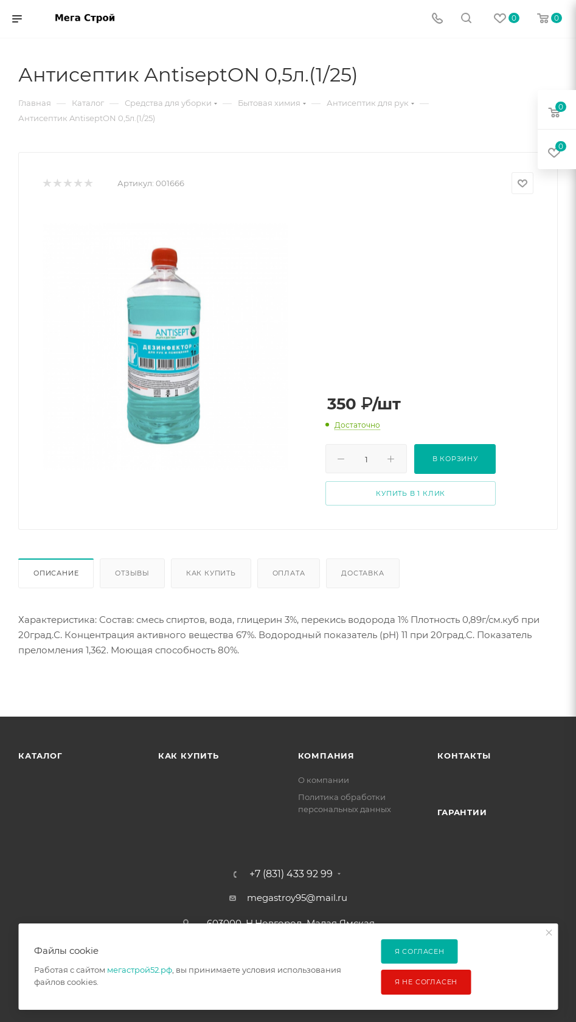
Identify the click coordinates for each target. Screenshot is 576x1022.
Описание (55, 573)
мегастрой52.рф (139, 970)
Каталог (40, 755)
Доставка (362, 573)
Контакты (463, 755)
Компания (326, 755)
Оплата (288, 573)
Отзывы (132, 573)
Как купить (211, 573)
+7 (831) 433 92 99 (291, 874)
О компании (323, 780)
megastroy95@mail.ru (297, 897)
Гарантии (462, 812)
